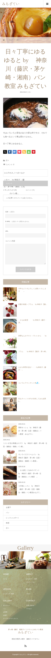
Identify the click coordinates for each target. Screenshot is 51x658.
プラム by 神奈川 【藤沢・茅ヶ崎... (32, 351)
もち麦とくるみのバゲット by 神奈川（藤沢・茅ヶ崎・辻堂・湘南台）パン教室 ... (29, 473)
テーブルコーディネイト (10, 618)
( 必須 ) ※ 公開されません (17, 221)
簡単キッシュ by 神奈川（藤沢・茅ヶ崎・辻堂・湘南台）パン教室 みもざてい (29, 431)
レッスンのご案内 (8, 594)
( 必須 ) (9, 212)
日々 (29, 92)
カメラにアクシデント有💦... (29, 383)
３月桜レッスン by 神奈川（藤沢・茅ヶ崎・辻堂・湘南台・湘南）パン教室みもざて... (29, 489)
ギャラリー (6, 605)
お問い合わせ (30, 605)
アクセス (29, 608)
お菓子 (8, 507)
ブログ (28, 594)
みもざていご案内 (31, 579)
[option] (13, 560)
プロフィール (30, 582)
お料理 (5, 612)
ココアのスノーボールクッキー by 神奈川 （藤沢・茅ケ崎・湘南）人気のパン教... (14, 174)
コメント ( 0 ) (30, 190)
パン (7, 513)
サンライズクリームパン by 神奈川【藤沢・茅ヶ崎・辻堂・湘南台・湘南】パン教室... (29, 458)
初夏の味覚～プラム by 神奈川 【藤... (32, 304)
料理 (7, 523)
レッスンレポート (12, 518)
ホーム (5, 579)
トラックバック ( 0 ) (10, 190)
